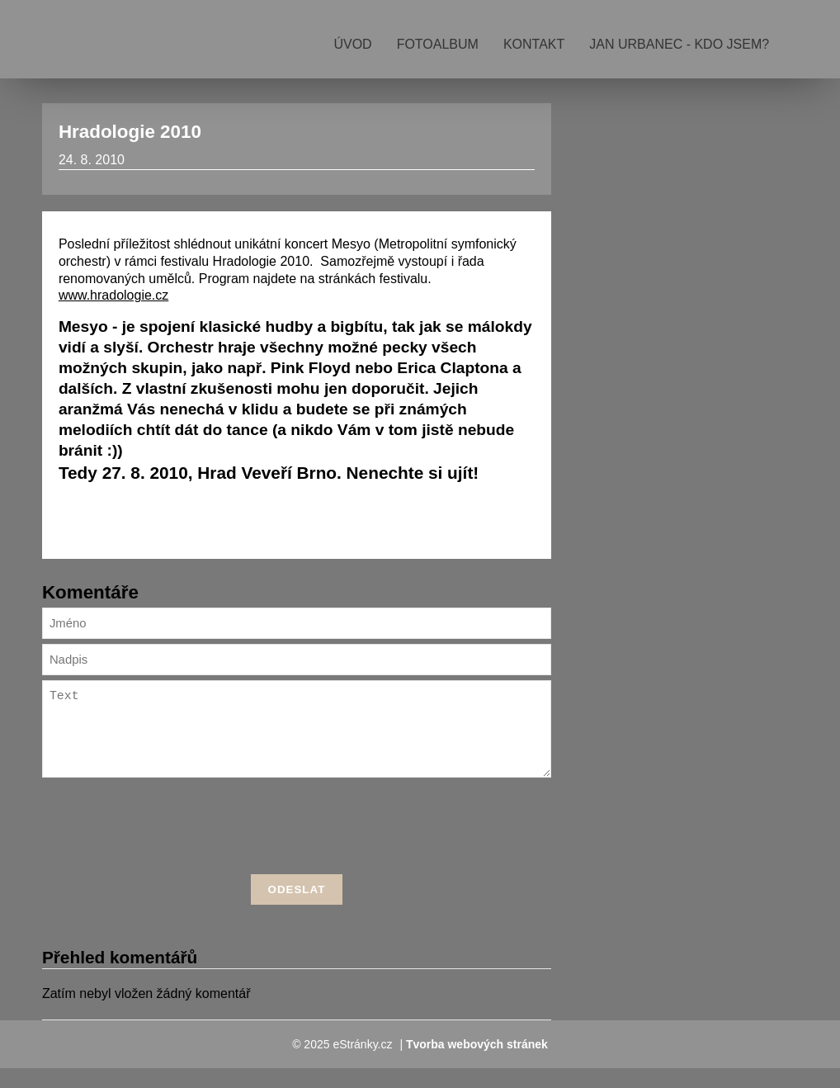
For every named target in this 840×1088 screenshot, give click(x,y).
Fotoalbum (438, 44)
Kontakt (533, 44)
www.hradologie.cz (113, 295)
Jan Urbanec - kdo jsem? (679, 44)
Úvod (352, 44)
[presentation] (296, 848)
